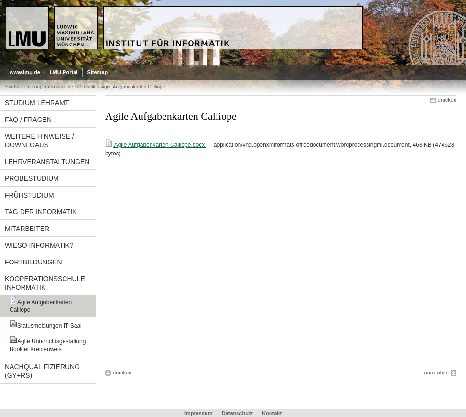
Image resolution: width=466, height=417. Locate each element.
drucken (447, 100)
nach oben (436, 372)
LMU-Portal (64, 72)
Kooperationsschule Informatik (63, 86)
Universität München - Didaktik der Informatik (180, 10)
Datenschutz (237, 413)
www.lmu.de (25, 72)
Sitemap (97, 72)
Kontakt (272, 413)
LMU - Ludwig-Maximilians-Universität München (46, 14)
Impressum (198, 413)
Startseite (15, 86)
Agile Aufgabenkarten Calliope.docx (155, 145)
